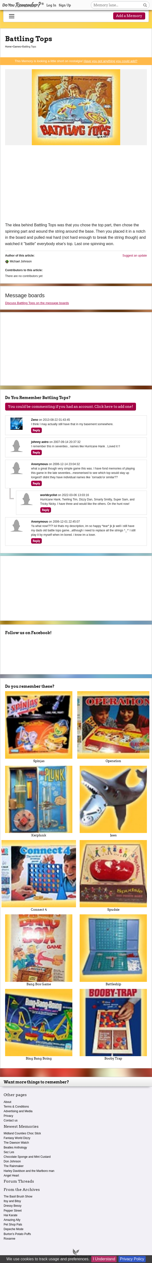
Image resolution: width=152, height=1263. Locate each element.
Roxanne (9, 1238)
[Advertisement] (76, 185)
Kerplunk (38, 801)
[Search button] (145, 5)
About (7, 1102)
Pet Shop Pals (13, 1224)
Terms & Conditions (16, 1106)
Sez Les (9, 1152)
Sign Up (65, 5)
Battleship (113, 950)
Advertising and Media (18, 1111)
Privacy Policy (132, 1259)
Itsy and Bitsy (12, 1201)
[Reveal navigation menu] (12, 16)
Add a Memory (129, 16)
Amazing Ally (12, 1220)
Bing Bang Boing (38, 1024)
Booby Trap (113, 1024)
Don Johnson (12, 1161)
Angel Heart (11, 1175)
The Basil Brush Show (18, 1196)
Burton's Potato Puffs (17, 1234)
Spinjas (38, 727)
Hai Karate (10, 1215)
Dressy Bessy (12, 1205)
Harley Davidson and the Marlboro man (29, 1171)
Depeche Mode (13, 1229)
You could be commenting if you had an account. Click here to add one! (70, 406)
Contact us (10, 1120)
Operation (113, 727)
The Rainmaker (14, 1166)
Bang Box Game (38, 950)
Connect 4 (38, 875)
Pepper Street (13, 1210)
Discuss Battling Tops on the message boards (37, 303)
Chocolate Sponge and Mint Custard (27, 1156)
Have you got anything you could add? (110, 61)
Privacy (8, 1116)
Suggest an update (134, 255)
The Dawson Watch (16, 1142)
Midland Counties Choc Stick (22, 1133)
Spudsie (113, 875)
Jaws (113, 801)
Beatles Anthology (15, 1147)
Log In (51, 5)
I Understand (104, 1259)
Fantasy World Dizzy (17, 1138)
